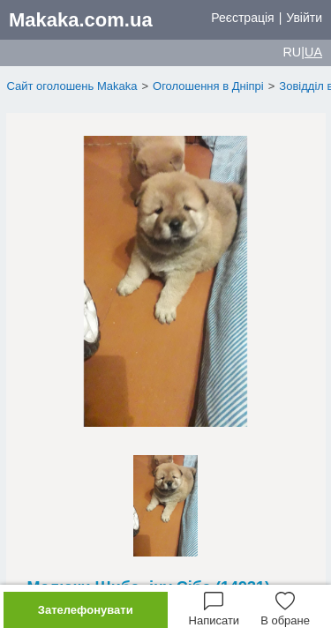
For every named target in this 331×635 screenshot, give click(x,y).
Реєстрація (242, 17)
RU (291, 52)
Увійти (304, 17)
